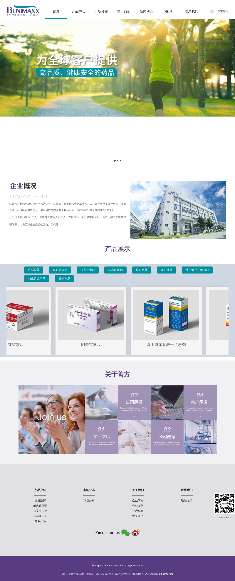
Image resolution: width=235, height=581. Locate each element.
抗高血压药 (115, 269)
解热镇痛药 (60, 269)
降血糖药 (166, 269)
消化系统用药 (37, 278)
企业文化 (137, 505)
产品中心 (78, 11)
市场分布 (101, 11)
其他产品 (64, 278)
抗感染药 (34, 269)
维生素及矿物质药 (197, 269)
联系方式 (186, 500)
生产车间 (137, 510)
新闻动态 (146, 11)
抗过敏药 (142, 269)
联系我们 (191, 11)
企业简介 (137, 500)
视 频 (169, 11)
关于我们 (123, 11)
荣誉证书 (137, 516)
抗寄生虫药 (87, 269)
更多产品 (40, 521)
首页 (56, 11)
